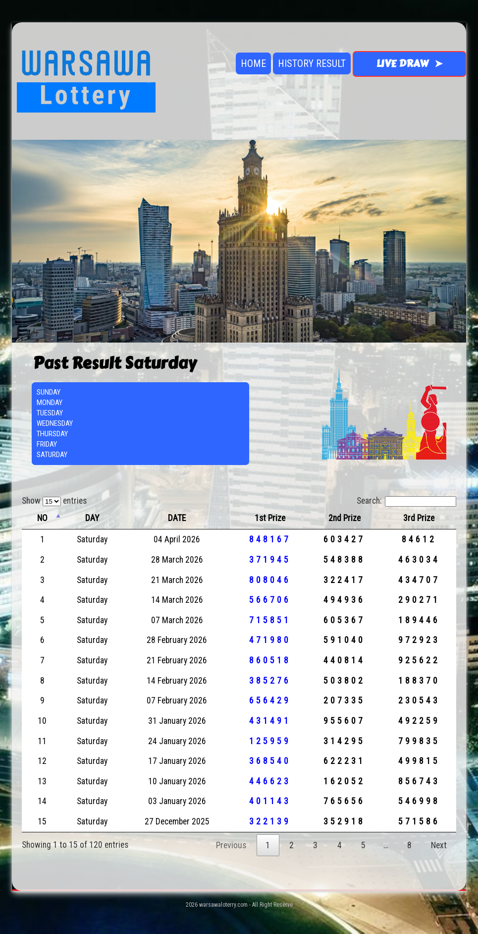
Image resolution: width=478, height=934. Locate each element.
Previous (231, 845)
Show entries (54, 501)
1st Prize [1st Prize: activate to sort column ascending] (270, 518)
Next (439, 845)
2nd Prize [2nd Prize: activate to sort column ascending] (344, 518)
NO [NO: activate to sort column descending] (42, 518)
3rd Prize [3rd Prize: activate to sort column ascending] (418, 518)
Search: (406, 501)
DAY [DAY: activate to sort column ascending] (92, 518)
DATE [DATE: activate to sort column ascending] (177, 518)
